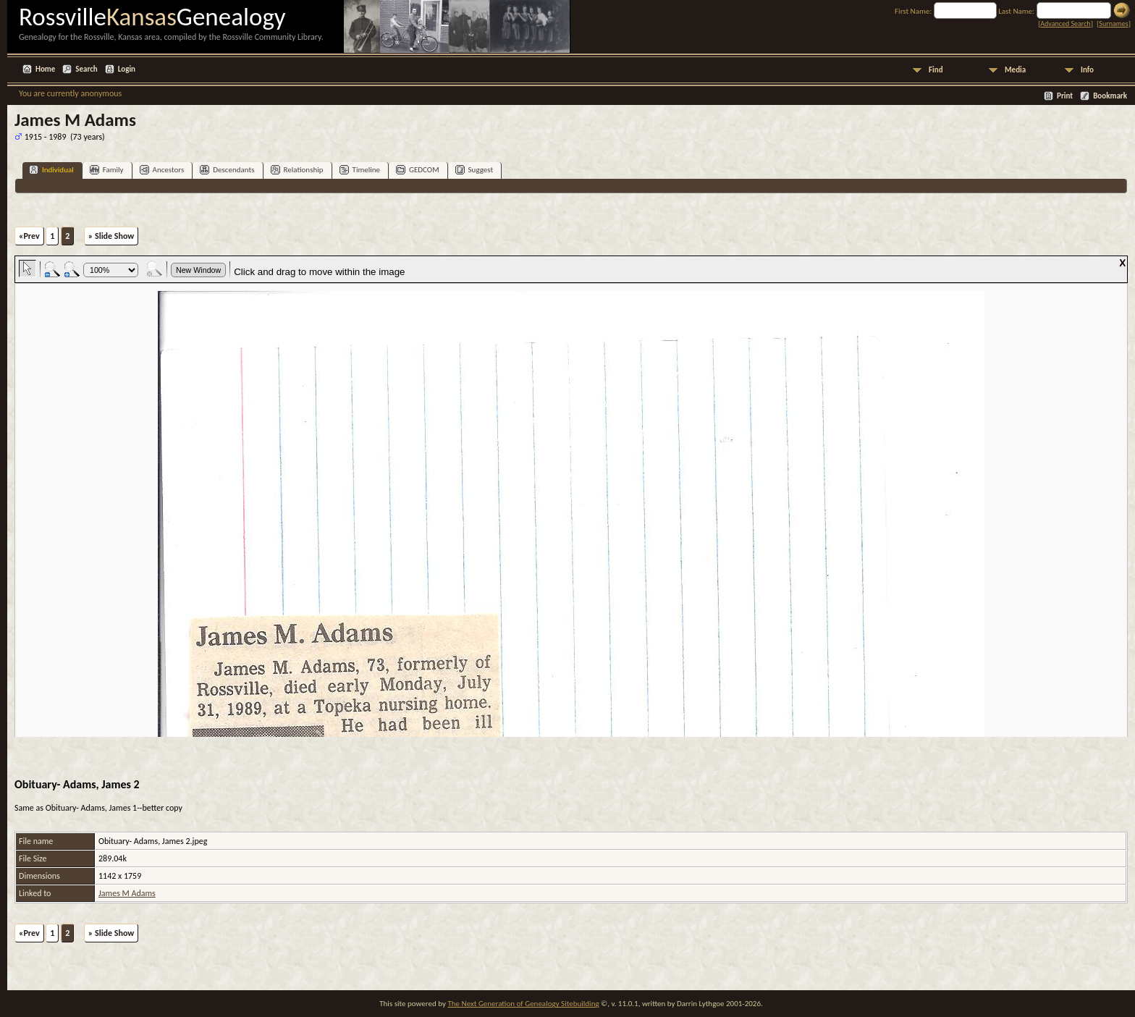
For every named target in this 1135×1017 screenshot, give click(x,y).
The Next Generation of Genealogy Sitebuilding (523, 1003)
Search (86, 69)
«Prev (29, 236)
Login (126, 69)
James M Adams (127, 893)
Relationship (297, 169)
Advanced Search (1065, 23)
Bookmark (1110, 96)
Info (1087, 70)
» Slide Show (111, 236)
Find (936, 70)
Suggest (474, 169)
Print (1065, 96)
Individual (51, 169)
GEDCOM (417, 169)
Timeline (359, 169)
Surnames (1113, 23)
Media (1015, 70)
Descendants (227, 169)
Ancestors (162, 169)
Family (107, 169)
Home (45, 69)
